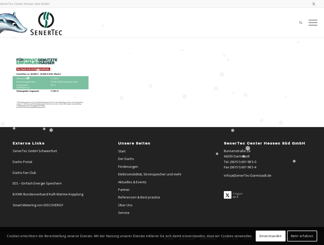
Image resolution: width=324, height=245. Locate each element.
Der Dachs (126, 158)
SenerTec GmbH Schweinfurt (35, 151)
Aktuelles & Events (132, 182)
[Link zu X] (313, 4)
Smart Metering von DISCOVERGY (38, 205)
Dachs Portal (22, 161)
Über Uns (125, 205)
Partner (124, 189)
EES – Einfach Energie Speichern (37, 183)
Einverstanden (271, 236)
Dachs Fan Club (24, 172)
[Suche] (300, 22)
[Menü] (311, 22)
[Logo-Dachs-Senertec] (32, 22)
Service (123, 212)
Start (121, 151)
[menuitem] (300, 22)
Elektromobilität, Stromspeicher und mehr (150, 174)
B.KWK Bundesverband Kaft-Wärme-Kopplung (48, 194)
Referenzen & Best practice (139, 197)
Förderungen (128, 166)
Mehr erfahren (302, 236)
